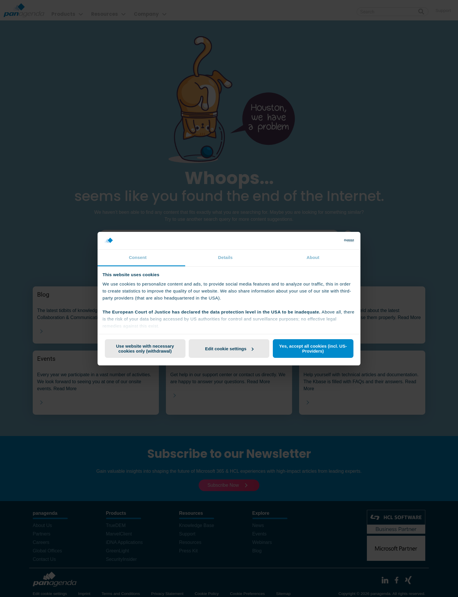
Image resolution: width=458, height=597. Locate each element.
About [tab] (313, 257)
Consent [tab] (138, 257)
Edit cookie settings (229, 348)
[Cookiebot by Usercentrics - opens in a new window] (328, 240)
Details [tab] (225, 257)
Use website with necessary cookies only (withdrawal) (145, 348)
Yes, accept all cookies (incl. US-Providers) (313, 348)
